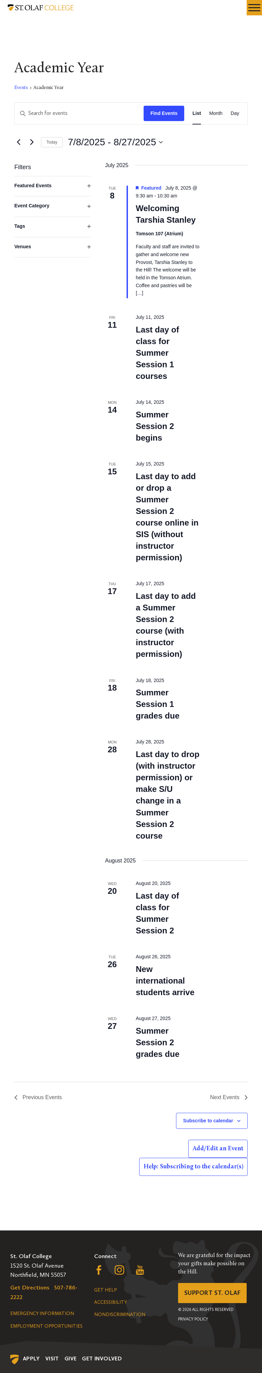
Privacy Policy (193, 1319)
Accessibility (110, 1302)
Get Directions (29, 1287)
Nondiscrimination (119, 1314)
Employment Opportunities (46, 1326)
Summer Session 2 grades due (157, 1042)
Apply (31, 1358)
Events (21, 87)
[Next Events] (32, 142)
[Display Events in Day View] (235, 113)
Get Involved (102, 1358)
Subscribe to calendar (208, 1120)
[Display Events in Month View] (215, 113)
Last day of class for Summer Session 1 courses (157, 353)
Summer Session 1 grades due (157, 704)
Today (51, 142)
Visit (52, 1358)
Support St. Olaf (212, 1293)
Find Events (163, 113)
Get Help (105, 1290)
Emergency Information (42, 1313)
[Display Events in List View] (196, 113)
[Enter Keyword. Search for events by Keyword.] (79, 113)
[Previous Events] (18, 142)
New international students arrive (165, 980)
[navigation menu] (254, 7)
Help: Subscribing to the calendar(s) (193, 1167)
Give (70, 1358)
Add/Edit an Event (218, 1149)
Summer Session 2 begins (155, 426)
